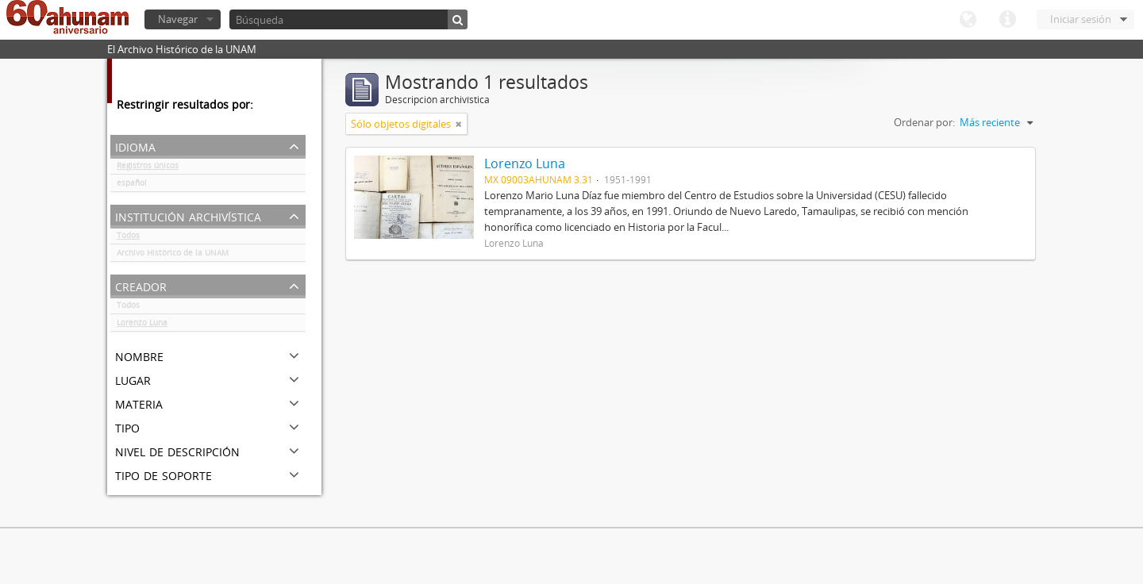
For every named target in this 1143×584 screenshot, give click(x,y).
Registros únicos (148, 168)
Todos (128, 238)
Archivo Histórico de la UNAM (173, 255)
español (132, 185)
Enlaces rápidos (1007, 20)
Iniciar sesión (1080, 19)
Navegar (178, 19)
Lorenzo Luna (142, 325)
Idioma (967, 20)
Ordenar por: (924, 122)
